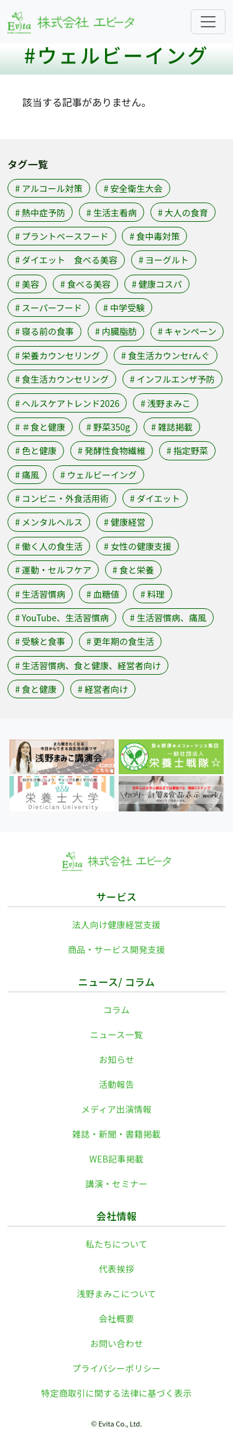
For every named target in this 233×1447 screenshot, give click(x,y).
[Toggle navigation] (208, 21)
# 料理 (152, 594)
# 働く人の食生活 (49, 546)
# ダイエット (155, 498)
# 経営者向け (103, 689)
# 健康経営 (124, 522)
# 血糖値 (102, 594)
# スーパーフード (48, 307)
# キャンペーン (187, 331)
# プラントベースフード (61, 236)
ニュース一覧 (116, 1034)
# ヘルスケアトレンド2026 (67, 403)
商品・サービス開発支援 (116, 949)
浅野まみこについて (116, 1293)
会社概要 (116, 1318)
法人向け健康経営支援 (116, 924)
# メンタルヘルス (49, 522)
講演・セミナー (117, 1183)
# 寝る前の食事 (44, 331)
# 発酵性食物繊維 (111, 450)
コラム (116, 1009)
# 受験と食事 (40, 641)
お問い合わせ (117, 1343)
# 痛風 (27, 474)
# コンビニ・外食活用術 (62, 498)
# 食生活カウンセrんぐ (165, 355)
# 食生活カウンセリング (62, 379)
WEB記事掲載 (116, 1159)
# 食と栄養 (133, 570)
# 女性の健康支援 (137, 546)
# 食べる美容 (85, 284)
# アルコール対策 (49, 188)
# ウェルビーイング (98, 474)
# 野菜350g (108, 427)
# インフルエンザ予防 (172, 379)
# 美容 (27, 284)
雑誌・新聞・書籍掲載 (116, 1134)
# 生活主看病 (111, 212)
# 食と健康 (36, 689)
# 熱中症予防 (40, 212)
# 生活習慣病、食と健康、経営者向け (88, 665)
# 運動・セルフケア (53, 570)
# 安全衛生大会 (133, 188)
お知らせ (116, 1059)
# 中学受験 (124, 307)
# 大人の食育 (183, 212)
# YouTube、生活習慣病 (62, 617)
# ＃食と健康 (40, 427)
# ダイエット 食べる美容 (66, 259)
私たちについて (117, 1244)
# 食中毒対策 (154, 236)
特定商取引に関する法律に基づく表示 (116, 1393)
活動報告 (116, 1084)
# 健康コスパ (157, 284)
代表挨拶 (116, 1268)
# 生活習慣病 (40, 594)
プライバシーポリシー (116, 1368)
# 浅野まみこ (165, 403)
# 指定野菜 (187, 450)
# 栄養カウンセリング (57, 355)
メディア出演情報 (116, 1109)
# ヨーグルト (164, 259)
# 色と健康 (36, 450)
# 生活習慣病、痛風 (168, 617)
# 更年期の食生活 (120, 641)
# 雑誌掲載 (172, 427)
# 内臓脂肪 (116, 331)
